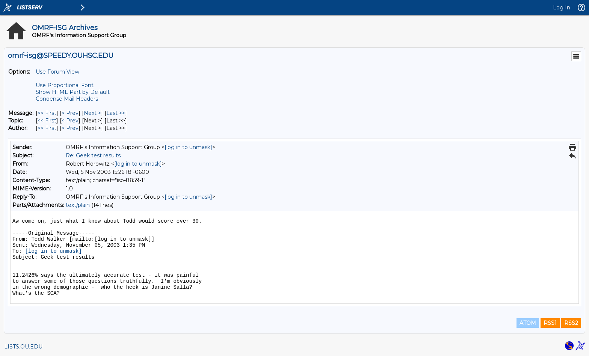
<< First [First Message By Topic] (47, 120)
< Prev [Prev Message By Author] (70, 128)
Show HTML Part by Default (73, 92)
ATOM (528, 323)
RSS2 (571, 323)
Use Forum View (57, 71)
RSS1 (550, 323)
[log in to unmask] (188, 147)
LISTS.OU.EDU (23, 346)
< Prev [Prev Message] (70, 113)
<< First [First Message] (47, 113)
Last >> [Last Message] (115, 113)
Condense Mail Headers (67, 98)
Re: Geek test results (93, 155)
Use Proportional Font (65, 85)
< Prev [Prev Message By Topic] (70, 120)
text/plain (78, 205)
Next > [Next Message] (92, 113)
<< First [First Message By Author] (47, 128)
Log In (561, 7)
